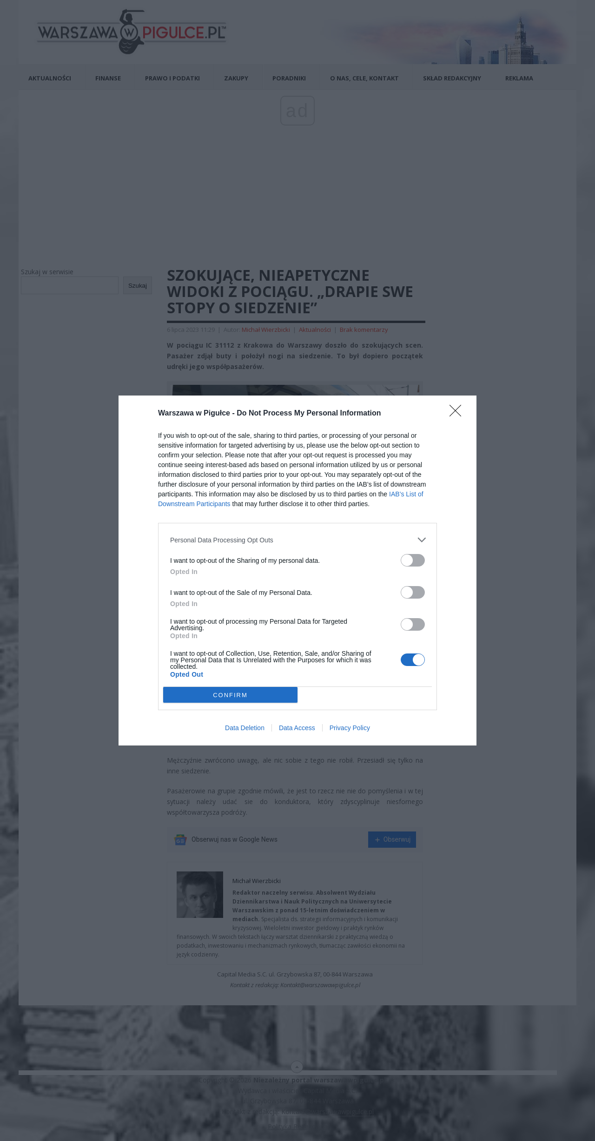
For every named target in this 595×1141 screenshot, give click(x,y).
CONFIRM (230, 695)
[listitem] (297, 540)
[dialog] (297, 570)
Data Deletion (244, 728)
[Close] (458, 413)
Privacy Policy (350, 728)
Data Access (297, 728)
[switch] (413, 560)
